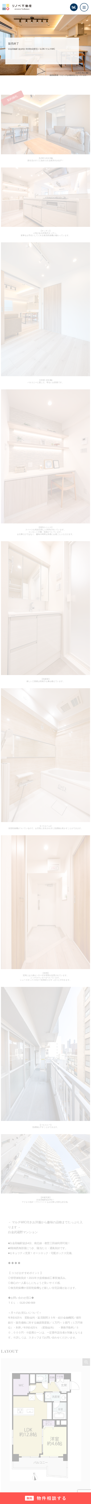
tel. (74, 7)
